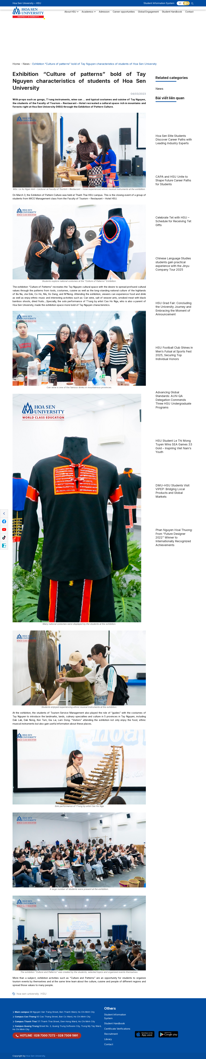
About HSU (71, 13)
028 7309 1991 (68, 1035)
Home (16, 63)
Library (108, 1039)
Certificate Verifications (117, 1028)
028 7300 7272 (44, 1035)
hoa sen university (28, 993)
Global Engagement (148, 13)
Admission (104, 13)
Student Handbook (172, 13)
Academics (89, 13)
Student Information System (159, 3)
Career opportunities (124, 13)
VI (180, 3)
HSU (43, 993)
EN (186, 3)
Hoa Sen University (35, 1055)
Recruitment (111, 1033)
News (26, 63)
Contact (189, 13)
